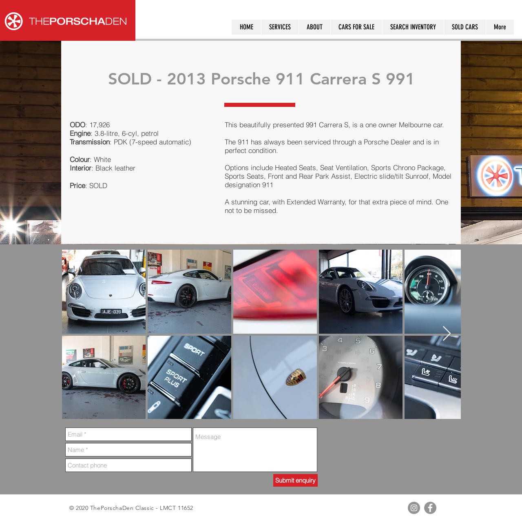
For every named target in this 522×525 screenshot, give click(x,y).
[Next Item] (446, 334)
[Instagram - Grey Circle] (414, 508)
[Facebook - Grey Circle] (430, 508)
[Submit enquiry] (295, 480)
